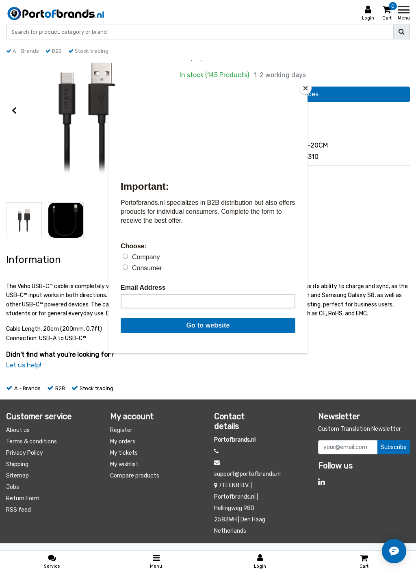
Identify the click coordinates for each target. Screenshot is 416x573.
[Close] (305, 88)
